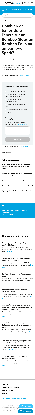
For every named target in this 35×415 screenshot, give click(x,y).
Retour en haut (7, 152)
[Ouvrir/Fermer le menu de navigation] (22, 3)
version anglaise (24, 75)
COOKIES (4, 394)
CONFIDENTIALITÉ (7, 391)
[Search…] (12, 15)
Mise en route (7, 10)
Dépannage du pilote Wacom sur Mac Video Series (17, 191)
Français (26, 3)
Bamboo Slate (30, 10)
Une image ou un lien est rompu (16, 109)
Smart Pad (24, 10)
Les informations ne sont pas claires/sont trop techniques (15, 95)
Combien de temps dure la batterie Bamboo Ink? (16, 181)
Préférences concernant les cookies (14, 398)
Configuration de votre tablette (16, 10)
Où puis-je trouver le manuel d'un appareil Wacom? (17, 186)
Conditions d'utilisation (11, 387)
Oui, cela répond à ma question (16, 91)
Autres (8, 112)
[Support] (26, 406)
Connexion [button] (16, 3)
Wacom (3, 10)
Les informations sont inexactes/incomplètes (13, 100)
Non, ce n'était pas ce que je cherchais (15, 105)
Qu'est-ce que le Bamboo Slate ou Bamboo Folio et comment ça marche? (17, 175)
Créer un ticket (22, 124)
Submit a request (24, 146)
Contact (5, 384)
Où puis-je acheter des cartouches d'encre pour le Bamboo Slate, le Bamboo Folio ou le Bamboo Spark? (17, 166)
